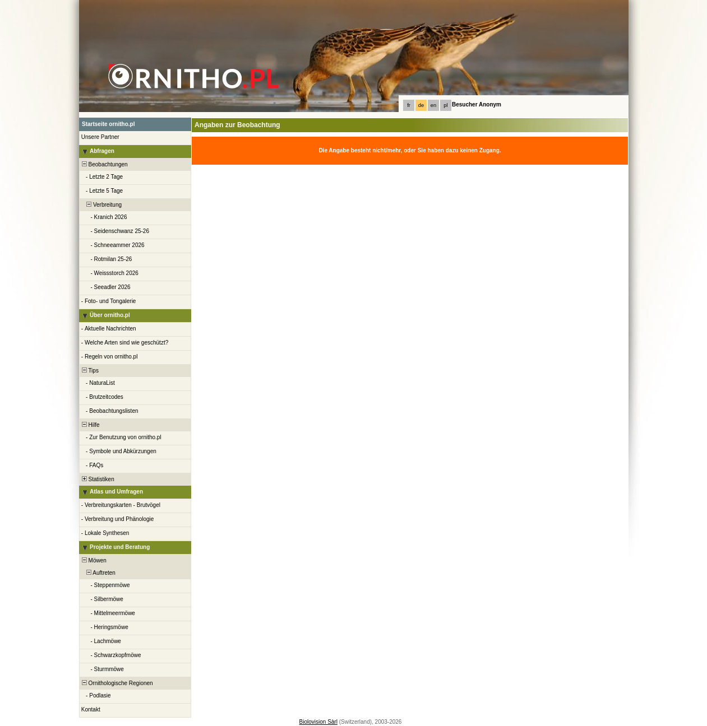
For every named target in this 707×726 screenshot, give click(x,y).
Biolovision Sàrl (318, 722)
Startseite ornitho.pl (108, 124)
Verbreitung (101, 205)
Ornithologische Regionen (116, 683)
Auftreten (97, 573)
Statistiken (97, 479)
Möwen (93, 560)
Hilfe (90, 425)
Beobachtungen (104, 164)
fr (408, 105)
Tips (89, 370)
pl (445, 105)
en (433, 105)
